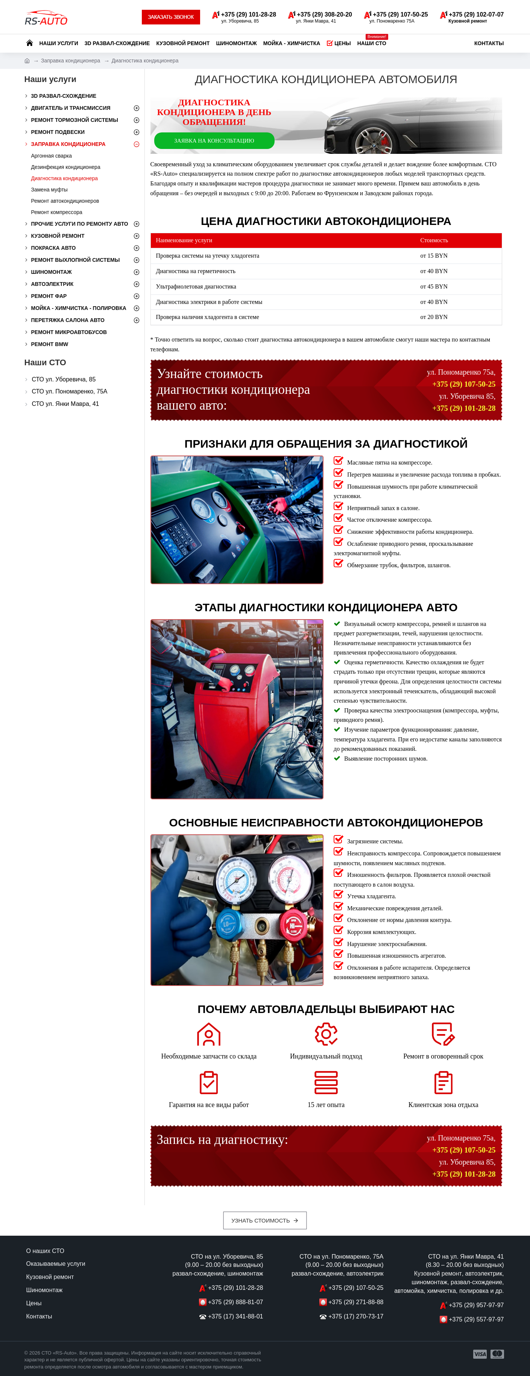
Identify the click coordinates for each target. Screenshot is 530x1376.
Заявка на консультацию (214, 141)
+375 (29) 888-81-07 (235, 1302)
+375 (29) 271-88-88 (355, 1302)
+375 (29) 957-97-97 (476, 1305)
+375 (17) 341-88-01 (235, 1316)
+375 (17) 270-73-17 (355, 1316)
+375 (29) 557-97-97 (476, 1319)
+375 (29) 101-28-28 (463, 408)
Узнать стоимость (260, 1220)
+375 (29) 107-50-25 (463, 384)
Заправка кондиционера (70, 61)
